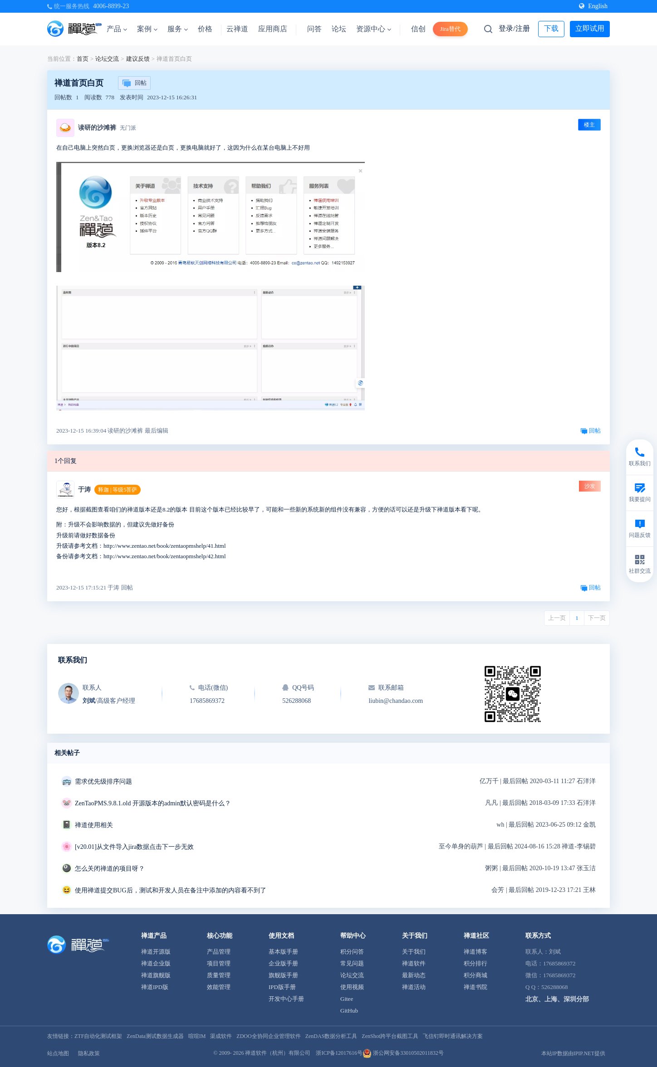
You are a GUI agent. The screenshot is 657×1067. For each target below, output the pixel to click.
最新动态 (414, 975)
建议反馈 (138, 58)
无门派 (128, 128)
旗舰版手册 (283, 975)
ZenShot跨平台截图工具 (390, 1036)
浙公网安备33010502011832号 (403, 1053)
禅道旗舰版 (156, 975)
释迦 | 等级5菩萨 (117, 490)
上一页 (557, 617)
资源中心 (373, 29)
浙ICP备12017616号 (339, 1053)
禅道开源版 (156, 951)
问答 (314, 29)
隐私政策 (89, 1053)
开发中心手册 (286, 998)
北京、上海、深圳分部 (557, 999)
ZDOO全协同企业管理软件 (268, 1036)
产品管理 (218, 951)
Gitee (346, 998)
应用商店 (272, 29)
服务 (177, 29)
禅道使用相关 (94, 825)
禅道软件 (414, 963)
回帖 (134, 83)
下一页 (597, 617)
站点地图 (58, 1053)
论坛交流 (107, 58)
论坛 (339, 29)
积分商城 (475, 975)
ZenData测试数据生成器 (155, 1036)
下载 (551, 28)
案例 (147, 29)
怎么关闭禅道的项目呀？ (110, 868)
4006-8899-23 (111, 6)
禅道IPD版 (154, 987)
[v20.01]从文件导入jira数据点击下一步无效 (134, 846)
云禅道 (237, 29)
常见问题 (352, 963)
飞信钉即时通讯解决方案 (453, 1036)
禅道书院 (475, 987)
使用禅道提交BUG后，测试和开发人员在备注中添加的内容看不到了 (170, 890)
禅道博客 (475, 951)
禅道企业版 (156, 963)
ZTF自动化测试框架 (98, 1036)
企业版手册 (283, 963)
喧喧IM (197, 1036)
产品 (117, 29)
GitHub (349, 1010)
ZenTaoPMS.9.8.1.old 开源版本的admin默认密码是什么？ (153, 803)
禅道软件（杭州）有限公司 (277, 1053)
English (593, 6)
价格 (205, 29)
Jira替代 (450, 28)
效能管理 (218, 987)
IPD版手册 (282, 987)
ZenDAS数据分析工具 (331, 1036)
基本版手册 (283, 951)
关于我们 (414, 951)
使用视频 (352, 987)
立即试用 (589, 28)
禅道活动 (414, 987)
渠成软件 (221, 1036)
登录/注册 (514, 28)
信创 (418, 29)
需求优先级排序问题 (103, 781)
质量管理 (218, 975)
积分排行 (475, 963)
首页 (82, 58)
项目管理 (218, 963)
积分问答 (352, 951)
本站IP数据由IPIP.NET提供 (573, 1053)
